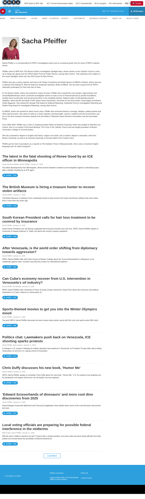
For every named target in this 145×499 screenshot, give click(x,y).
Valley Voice (132, 23)
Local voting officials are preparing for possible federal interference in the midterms (46, 432)
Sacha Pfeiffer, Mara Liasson (12, 350)
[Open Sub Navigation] (7, 23)
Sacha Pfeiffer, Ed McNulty (11, 291)
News (2, 23)
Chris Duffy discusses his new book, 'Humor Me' (41, 373)
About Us (116, 23)
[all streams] (137, 16)
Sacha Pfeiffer (7, 200)
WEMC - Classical (50, 23)
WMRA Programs (18, 23)
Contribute (79, 23)
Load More (52, 461)
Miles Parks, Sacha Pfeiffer (11, 438)
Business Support (99, 23)
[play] (3, 16)
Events (64, 23)
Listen (34, 23)
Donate (139, 6)
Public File (84, 478)
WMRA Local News (56, 478)
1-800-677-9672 (86, 483)
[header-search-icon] (128, 6)
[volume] (10, 16)
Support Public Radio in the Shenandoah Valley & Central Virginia (64, 483)
